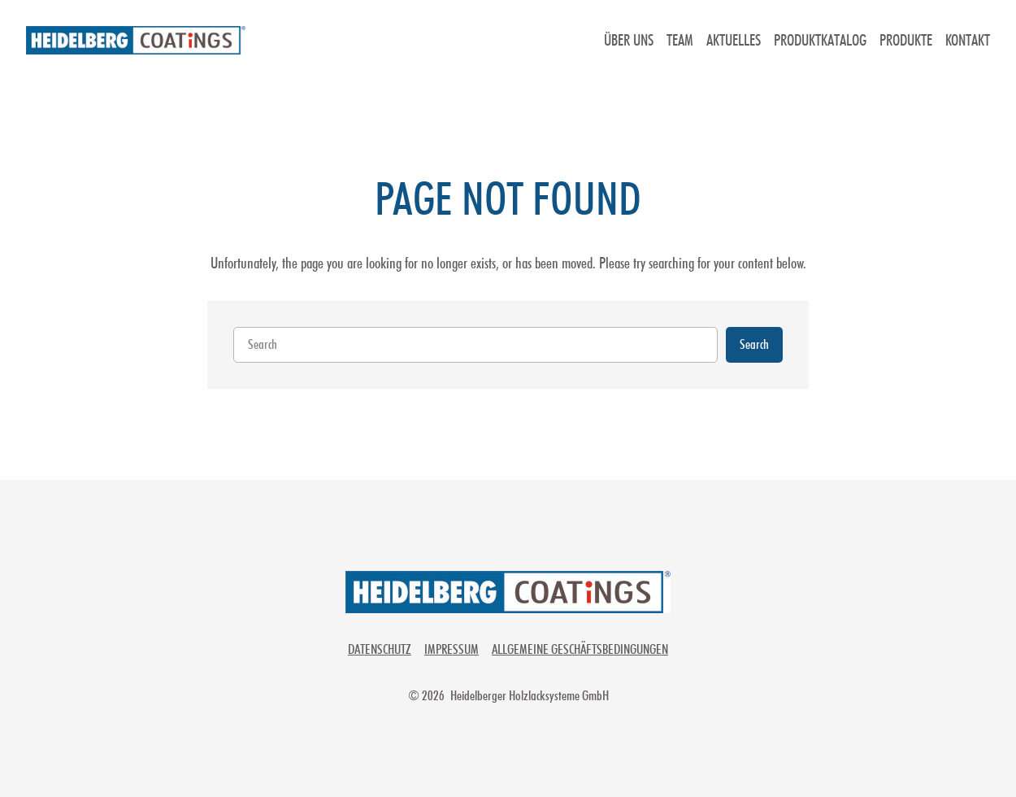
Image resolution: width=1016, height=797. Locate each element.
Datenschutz (379, 649)
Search (754, 344)
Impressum (451, 649)
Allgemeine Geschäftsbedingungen (580, 649)
